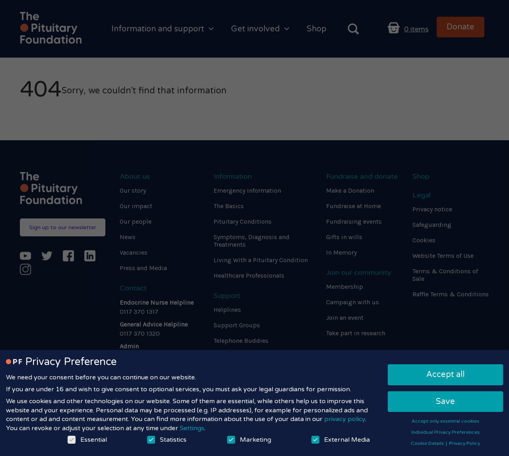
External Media (340, 440)
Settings (192, 428)
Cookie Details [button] (428, 443)
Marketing (249, 440)
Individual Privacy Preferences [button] (445, 432)
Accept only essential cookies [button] (445, 421)
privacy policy (344, 419)
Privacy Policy (464, 443)
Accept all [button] (445, 374)
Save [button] (445, 401)
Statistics (167, 440)
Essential (87, 440)
